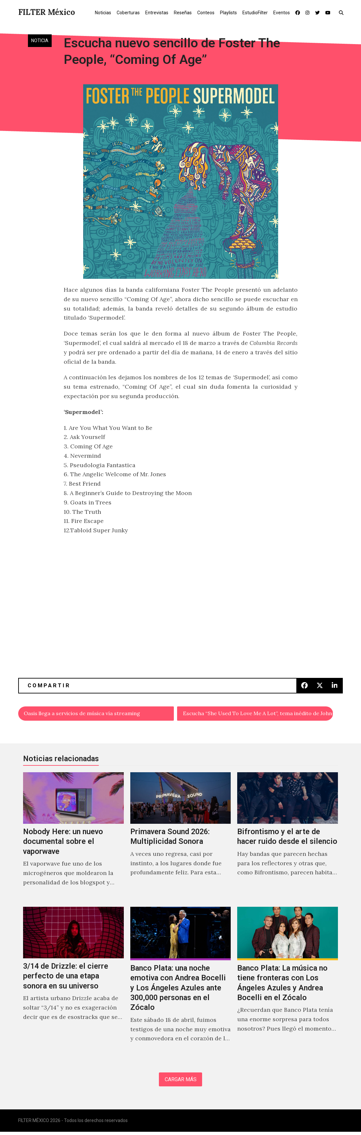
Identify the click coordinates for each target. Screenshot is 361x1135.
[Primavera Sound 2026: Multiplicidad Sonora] (180, 838)
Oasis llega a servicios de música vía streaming (91, 714)
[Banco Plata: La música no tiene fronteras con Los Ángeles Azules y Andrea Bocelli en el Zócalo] (287, 983)
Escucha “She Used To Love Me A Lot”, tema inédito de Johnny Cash (258, 714)
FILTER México (46, 12)
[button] (343, 12)
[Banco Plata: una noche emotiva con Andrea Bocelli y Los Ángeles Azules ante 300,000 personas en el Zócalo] (180, 983)
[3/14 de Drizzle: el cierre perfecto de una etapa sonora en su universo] (73, 983)
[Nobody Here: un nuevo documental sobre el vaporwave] (73, 838)
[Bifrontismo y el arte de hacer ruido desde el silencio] (287, 838)
